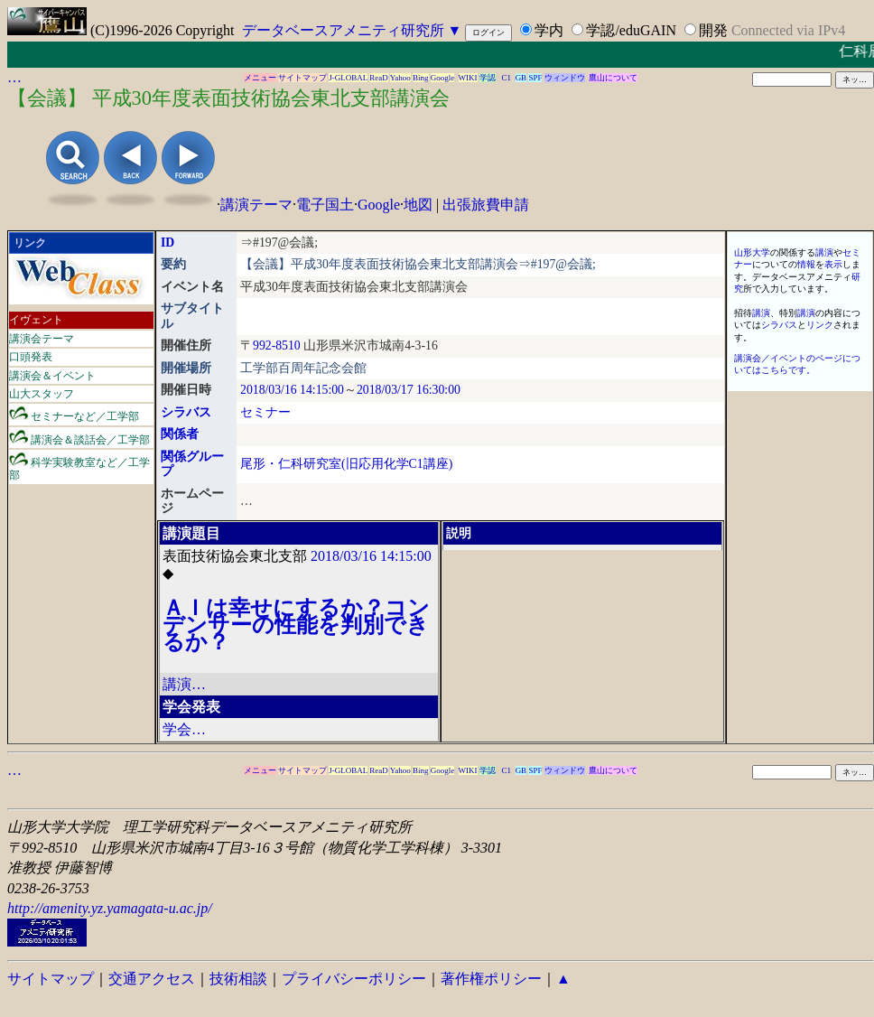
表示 (833, 264)
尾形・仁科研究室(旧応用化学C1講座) (346, 464)
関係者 (180, 434)
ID (167, 242)
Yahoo (400, 77)
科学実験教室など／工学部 (79, 466)
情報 (806, 264)
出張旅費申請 (485, 204)
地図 (418, 204)
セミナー (265, 412)
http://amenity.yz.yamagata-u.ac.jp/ (109, 908)
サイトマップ (302, 77)
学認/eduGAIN (631, 30)
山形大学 (752, 252)
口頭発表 (30, 356)
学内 (549, 30)
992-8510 (277, 345)
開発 (713, 30)
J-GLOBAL (348, 77)
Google (443, 77)
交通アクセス (151, 978)
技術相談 (238, 978)
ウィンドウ (564, 77)
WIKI (468, 77)
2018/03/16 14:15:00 (292, 390)
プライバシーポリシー (354, 978)
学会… (184, 729)
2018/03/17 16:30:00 (408, 390)
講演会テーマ (41, 338)
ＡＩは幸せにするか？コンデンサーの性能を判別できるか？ (296, 625)
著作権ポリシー (491, 978)
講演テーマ (256, 204)
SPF (535, 77)
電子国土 (325, 204)
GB (521, 77)
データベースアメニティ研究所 (343, 30)
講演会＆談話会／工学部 (79, 437)
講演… (184, 684)
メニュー (260, 77)
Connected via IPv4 (788, 30)
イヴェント (36, 319)
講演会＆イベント (52, 375)
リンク (819, 325)
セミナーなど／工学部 (74, 414)
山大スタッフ (41, 393)
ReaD (378, 77)
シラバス (186, 412)
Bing (421, 77)
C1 (507, 77)
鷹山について (613, 77)
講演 (824, 252)
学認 (487, 77)
